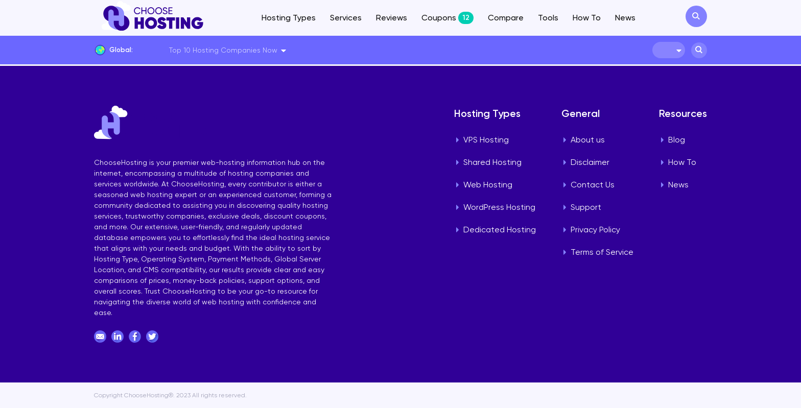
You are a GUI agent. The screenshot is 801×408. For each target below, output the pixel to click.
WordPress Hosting (499, 207)
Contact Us (593, 184)
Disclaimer (590, 162)
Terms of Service (602, 252)
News (625, 17)
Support (586, 207)
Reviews (391, 17)
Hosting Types (289, 17)
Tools (548, 17)
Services (346, 17)
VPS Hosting (486, 140)
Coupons (447, 18)
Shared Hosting (492, 162)
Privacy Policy (595, 229)
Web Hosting (487, 184)
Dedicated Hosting (499, 229)
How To (587, 17)
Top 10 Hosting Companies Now (223, 50)
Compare (506, 17)
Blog (676, 140)
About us (588, 140)
